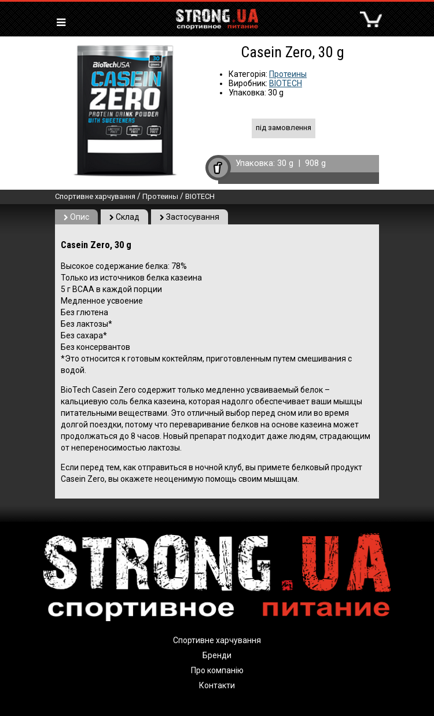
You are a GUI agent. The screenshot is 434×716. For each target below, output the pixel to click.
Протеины (288, 74)
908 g (315, 163)
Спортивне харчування (95, 196)
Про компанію (217, 670)
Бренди (217, 655)
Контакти (217, 685)
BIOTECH (285, 83)
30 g (285, 163)
